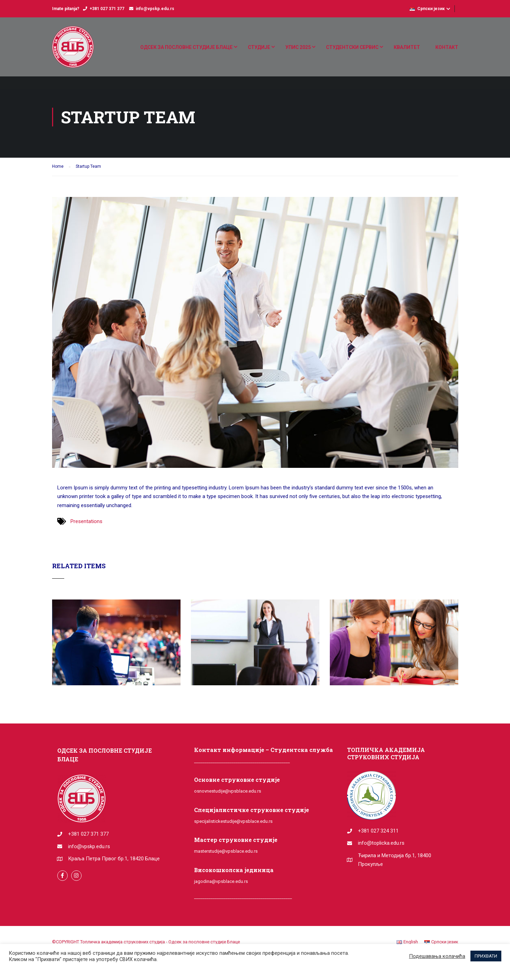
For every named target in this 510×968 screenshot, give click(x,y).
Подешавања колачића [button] (437, 956)
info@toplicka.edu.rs (381, 843)
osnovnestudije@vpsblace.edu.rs (227, 791)
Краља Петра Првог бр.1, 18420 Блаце (114, 858)
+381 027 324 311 (378, 831)
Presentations (86, 521)
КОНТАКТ (446, 47)
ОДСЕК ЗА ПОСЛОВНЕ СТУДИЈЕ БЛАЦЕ (186, 47)
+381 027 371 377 (107, 8)
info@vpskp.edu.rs (155, 8)
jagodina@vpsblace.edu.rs (221, 881)
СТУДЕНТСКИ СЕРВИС (352, 47)
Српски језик (427, 8)
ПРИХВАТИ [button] (486, 956)
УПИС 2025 (298, 47)
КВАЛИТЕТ (407, 47)
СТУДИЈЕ (259, 47)
